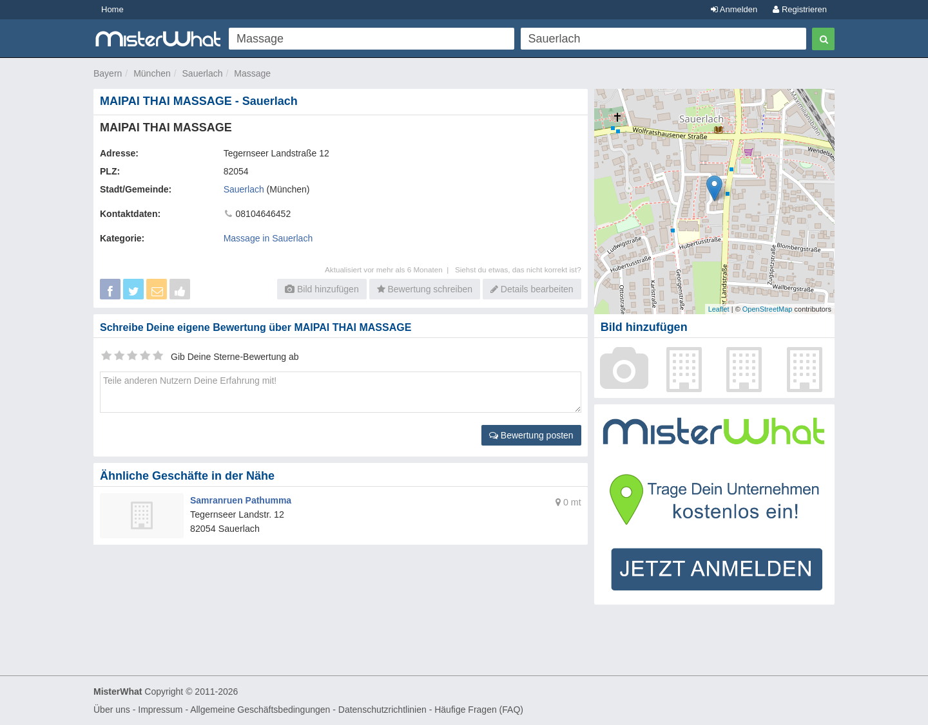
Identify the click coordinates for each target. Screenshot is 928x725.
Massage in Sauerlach (268, 238)
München (152, 73)
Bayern (107, 73)
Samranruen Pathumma (240, 500)
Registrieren (800, 9)
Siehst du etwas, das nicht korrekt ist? (518, 269)
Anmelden (734, 9)
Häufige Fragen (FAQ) (478, 709)
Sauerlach (202, 73)
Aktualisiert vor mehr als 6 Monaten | (390, 269)
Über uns (111, 709)
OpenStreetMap (767, 309)
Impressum (160, 709)
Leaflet (719, 309)
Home (112, 9)
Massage (252, 73)
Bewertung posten (531, 435)
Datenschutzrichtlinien (382, 709)
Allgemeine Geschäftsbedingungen (260, 709)
